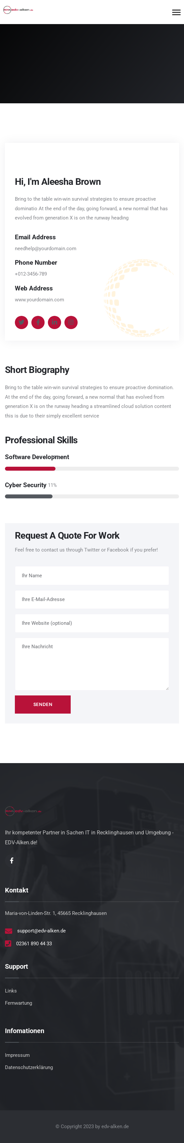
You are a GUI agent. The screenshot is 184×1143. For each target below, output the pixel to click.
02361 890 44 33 (34, 944)
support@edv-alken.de (41, 931)
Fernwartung (18, 1003)
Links (11, 991)
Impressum (17, 1055)
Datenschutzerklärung (29, 1067)
